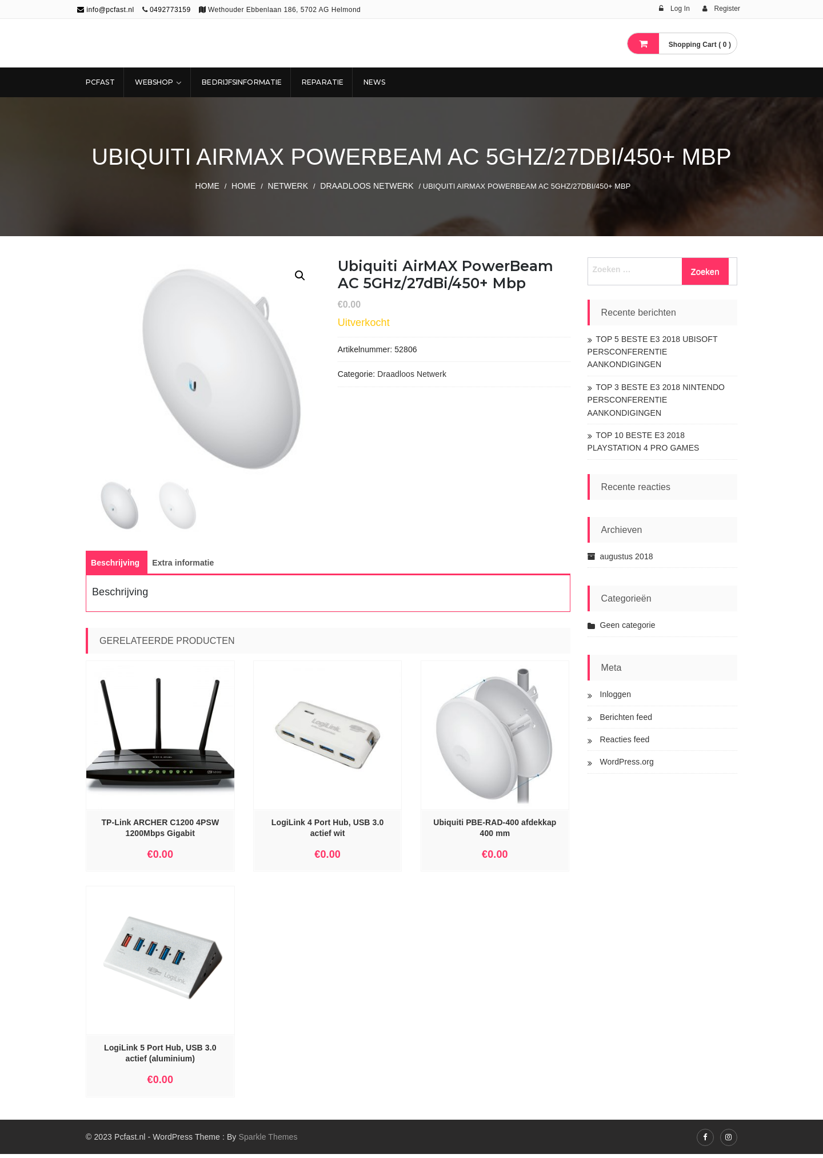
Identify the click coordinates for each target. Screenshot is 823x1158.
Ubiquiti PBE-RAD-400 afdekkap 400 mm (494, 832)
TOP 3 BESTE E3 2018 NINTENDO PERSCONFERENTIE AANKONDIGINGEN (656, 400)
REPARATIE (322, 82)
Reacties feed (625, 739)
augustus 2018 (626, 556)
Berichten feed (626, 717)
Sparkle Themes (267, 1140)
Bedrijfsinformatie (242, 82)
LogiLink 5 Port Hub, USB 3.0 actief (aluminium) (160, 1057)
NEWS (374, 82)
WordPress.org (627, 761)
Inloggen (616, 694)
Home (207, 185)
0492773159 (170, 10)
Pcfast (100, 82)
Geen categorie (628, 625)
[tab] (115, 567)
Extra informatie (183, 566)
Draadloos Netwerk (367, 185)
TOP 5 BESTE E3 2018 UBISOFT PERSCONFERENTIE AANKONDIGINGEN (653, 352)
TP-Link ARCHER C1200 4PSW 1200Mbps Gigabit (160, 832)
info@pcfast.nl (105, 10)
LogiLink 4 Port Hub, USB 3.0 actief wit (327, 832)
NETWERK (288, 185)
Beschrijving (115, 566)
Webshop (154, 82)
